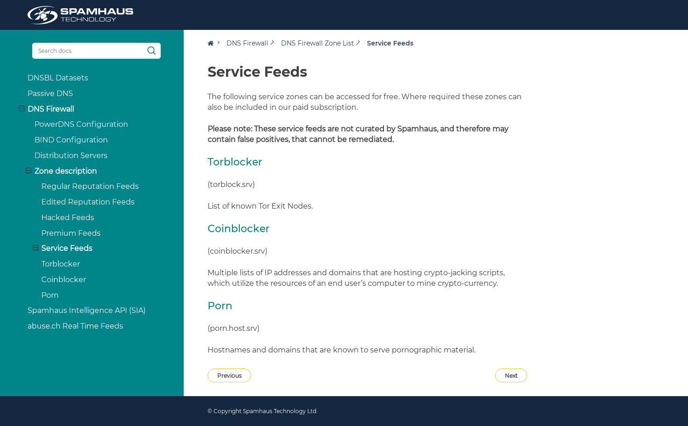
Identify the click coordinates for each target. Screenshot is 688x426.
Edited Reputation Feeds (78, 202)
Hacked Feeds (58, 217)
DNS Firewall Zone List (317, 43)
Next (511, 375)
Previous (229, 375)
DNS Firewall (247, 43)
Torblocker (51, 264)
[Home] (213, 43)
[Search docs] (87, 51)
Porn (41, 295)
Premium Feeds (61, 233)
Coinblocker (54, 279)
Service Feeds (53, 248)
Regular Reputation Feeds (81, 186)
